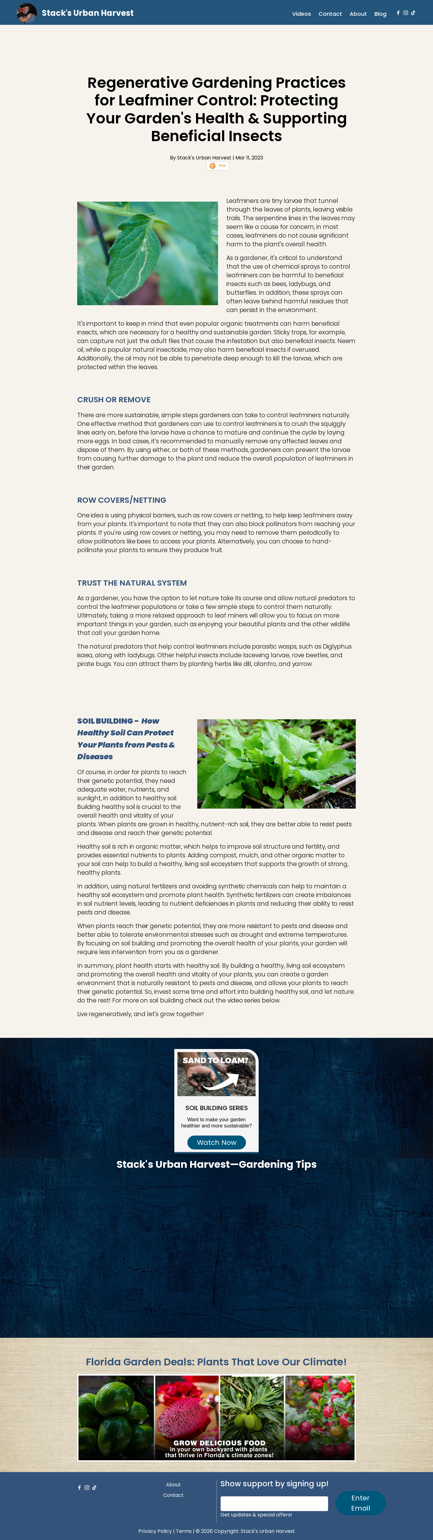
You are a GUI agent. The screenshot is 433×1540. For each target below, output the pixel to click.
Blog (380, 14)
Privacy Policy (155, 1531)
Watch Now (216, 1142)
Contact (330, 14)
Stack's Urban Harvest (88, 13)
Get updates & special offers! (256, 1514)
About (358, 14)
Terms (184, 1531)
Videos (301, 14)
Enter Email (360, 1503)
